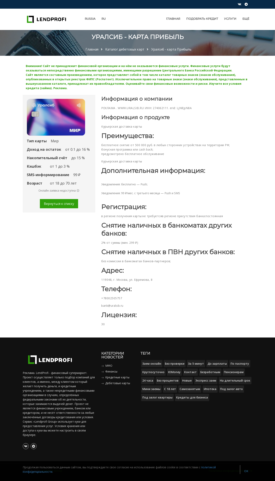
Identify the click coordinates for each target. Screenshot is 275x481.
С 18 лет (170, 389)
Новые (187, 380)
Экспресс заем (205, 380)
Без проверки (174, 363)
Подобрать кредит (202, 19)
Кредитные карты (117, 377)
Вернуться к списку (59, 203)
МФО (108, 365)
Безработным (210, 372)
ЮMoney (174, 372)
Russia (90, 19)
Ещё (245, 19)
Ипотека (210, 389)
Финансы (111, 371)
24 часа (147, 380)
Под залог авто (231, 389)
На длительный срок (235, 380)
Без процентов (168, 380)
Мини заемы (151, 389)
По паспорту (240, 363)
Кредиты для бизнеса (192, 397)
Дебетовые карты (117, 383)
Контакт (190, 372)
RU (103, 19)
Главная (173, 19)
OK (246, 471)
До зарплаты (217, 363)
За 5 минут (196, 363)
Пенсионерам (234, 372)
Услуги (230, 19)
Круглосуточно (153, 372)
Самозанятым (190, 389)
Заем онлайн (151, 363)
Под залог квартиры (157, 397)
